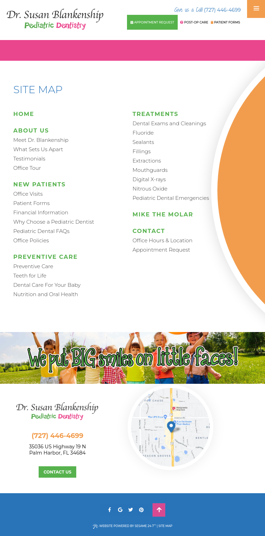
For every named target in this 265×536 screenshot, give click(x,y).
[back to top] (159, 510)
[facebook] (109, 510)
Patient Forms (225, 22)
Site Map (165, 526)
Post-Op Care (194, 22)
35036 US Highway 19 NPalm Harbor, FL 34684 (64, 450)
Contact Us (57, 472)
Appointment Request (152, 22)
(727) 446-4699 (208, 9)
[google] (120, 510)
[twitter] (131, 510)
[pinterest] (141, 510)
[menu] (256, 8)
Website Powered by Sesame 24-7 (124, 526)
